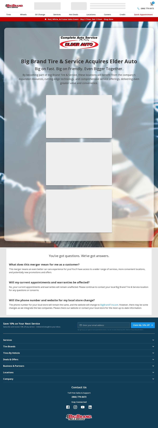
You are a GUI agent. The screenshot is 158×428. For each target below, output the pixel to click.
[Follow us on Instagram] (75, 407)
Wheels (23, 14)
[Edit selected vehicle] (99, 6)
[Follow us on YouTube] (83, 407)
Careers (107, 14)
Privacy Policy (134, 329)
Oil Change (40, 14)
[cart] (152, 4)
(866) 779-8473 (147, 8)
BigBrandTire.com (109, 304)
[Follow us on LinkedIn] (90, 407)
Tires (8, 14)
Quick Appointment (143, 14)
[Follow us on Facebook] (68, 407)
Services (57, 14)
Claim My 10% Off (143, 325)
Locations (91, 14)
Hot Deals (73, 14)
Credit (122, 14)
